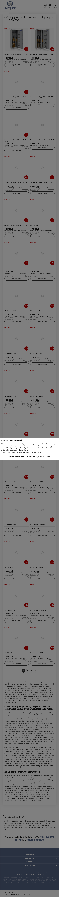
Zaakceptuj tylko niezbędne (16, 456)
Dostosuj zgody (31, 456)
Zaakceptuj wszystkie (44, 456)
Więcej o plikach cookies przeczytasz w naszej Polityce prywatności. (22, 452)
